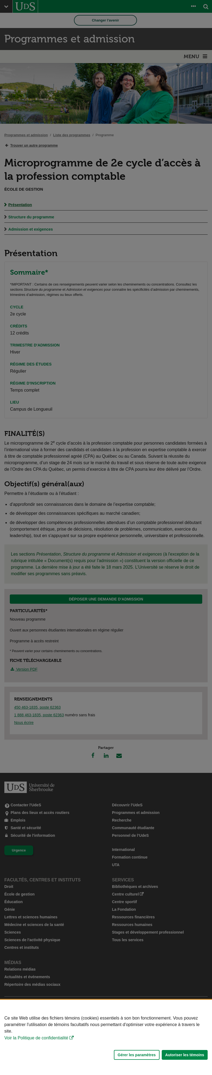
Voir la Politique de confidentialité (36, 1038)
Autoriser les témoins (184, 1055)
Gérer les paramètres (137, 1055)
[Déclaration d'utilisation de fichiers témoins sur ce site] (106, 1037)
